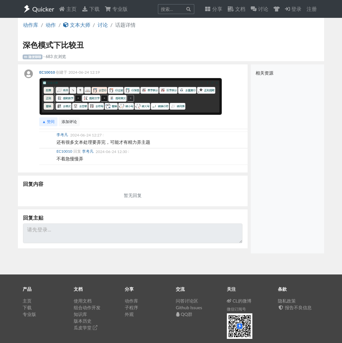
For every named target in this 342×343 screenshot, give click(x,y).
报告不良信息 (295, 307)
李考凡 (62, 135)
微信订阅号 (236, 309)
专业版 (116, 9)
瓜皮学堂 (85, 327)
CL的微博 (239, 300)
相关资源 (264, 73)
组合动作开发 (87, 307)
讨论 (103, 25)
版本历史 (83, 321)
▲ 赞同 (48, 121)
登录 (293, 9)
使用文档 (83, 300)
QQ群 (184, 314)
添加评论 (69, 121)
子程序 (131, 307)
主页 (68, 9)
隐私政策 (287, 300)
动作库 (30, 25)
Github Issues (189, 307)
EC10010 (47, 72)
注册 (312, 9)
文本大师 (76, 25)
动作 (51, 25)
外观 (129, 314)
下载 (91, 9)
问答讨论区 (187, 300)
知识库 (80, 314)
